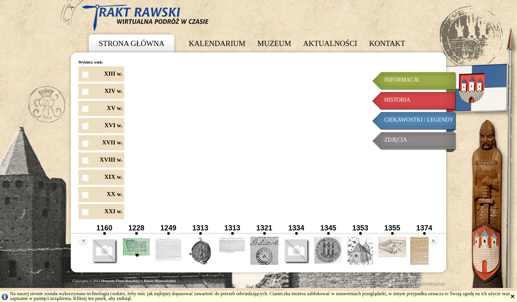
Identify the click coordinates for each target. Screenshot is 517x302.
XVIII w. (111, 159)
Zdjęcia (395, 140)
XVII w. (112, 142)
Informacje (401, 80)
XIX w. (113, 177)
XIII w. (113, 73)
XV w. (114, 108)
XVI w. (113, 125)
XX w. (114, 194)
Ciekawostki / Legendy (418, 120)
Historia (397, 100)
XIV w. (113, 91)
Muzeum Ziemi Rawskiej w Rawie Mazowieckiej (138, 281)
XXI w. (113, 211)
